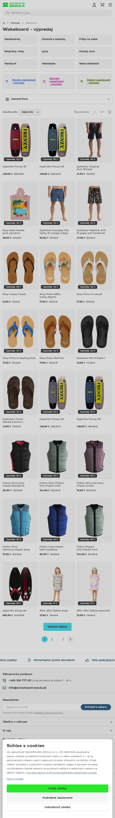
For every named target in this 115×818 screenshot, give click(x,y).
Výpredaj (15, 23)
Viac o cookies (15, 779)
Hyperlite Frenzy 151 (14, 166)
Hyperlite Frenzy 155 (52, 419)
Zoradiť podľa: (10, 112)
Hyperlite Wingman (15, 610)
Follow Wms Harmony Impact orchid (90, 484)
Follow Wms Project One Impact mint (52, 484)
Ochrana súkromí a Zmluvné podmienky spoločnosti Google (61, 773)
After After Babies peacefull (93, 610)
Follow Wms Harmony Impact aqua (16, 548)
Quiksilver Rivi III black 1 (91, 358)
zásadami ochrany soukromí (49, 713)
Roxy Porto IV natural (89, 294)
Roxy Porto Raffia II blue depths (50, 295)
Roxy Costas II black (14, 294)
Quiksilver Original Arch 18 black (88, 168)
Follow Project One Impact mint (87, 548)
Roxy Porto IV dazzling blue (19, 358)
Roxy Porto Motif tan (52, 358)
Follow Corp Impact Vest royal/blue (51, 548)
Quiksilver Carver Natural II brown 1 (13, 420)
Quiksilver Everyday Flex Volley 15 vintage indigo (54, 232)
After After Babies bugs (54, 610)
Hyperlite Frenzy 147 (89, 419)
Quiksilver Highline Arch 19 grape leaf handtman (91, 232)
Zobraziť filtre (17, 99)
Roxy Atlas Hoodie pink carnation (13, 232)
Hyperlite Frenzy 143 (52, 166)
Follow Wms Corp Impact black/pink (14, 484)
